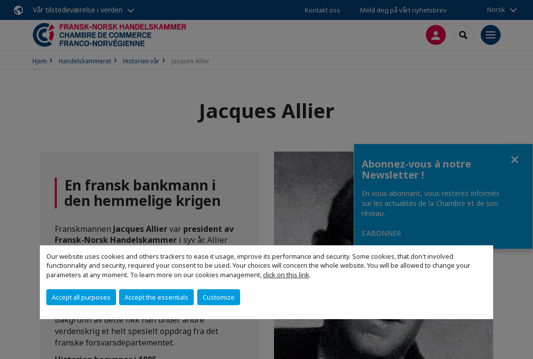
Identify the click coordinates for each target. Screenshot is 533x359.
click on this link (286, 274)
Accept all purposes (81, 297)
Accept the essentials (156, 297)
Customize (219, 297)
